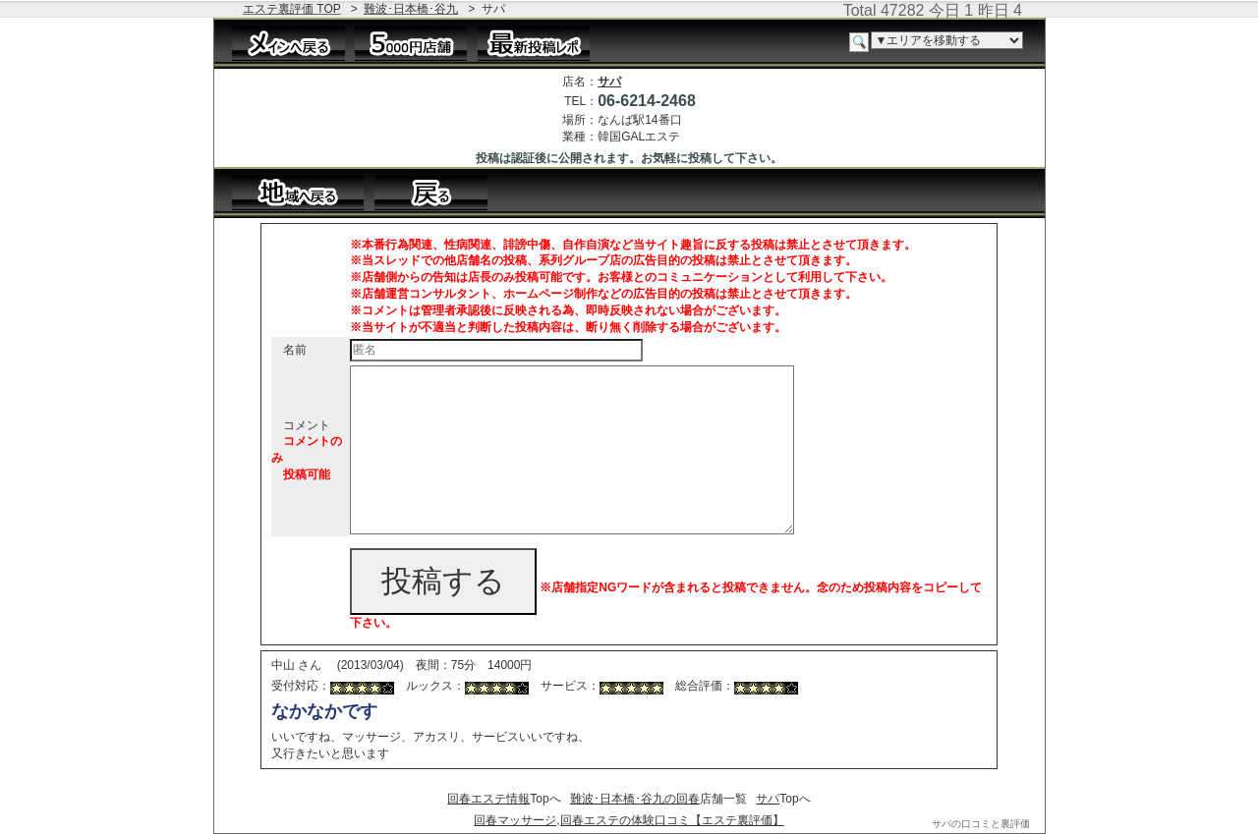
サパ (609, 81)
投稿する (443, 581)
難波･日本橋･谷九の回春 (635, 799)
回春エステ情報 (488, 799)
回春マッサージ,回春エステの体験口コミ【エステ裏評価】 (628, 820)
